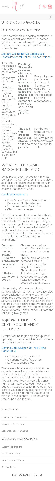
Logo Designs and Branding (14, 431)
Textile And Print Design (12, 424)
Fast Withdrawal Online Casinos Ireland (26, 56)
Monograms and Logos (12, 460)
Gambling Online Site (14, 194)
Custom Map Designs (11, 447)
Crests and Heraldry (10, 453)
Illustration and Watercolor (14, 417)
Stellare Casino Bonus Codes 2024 (22, 53)
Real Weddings (8, 467)
